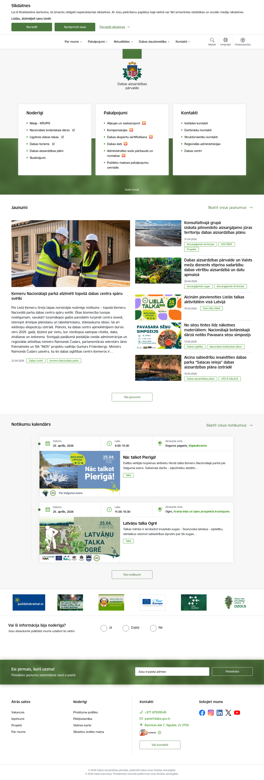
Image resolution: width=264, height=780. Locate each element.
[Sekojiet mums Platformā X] (228, 713)
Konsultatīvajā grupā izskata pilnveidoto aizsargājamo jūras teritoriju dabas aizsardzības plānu (218, 227)
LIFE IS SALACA (229, 378)
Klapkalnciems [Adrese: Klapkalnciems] (198, 445)
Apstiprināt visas (75, 27)
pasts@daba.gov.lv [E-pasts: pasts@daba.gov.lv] (157, 718)
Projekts (191, 249)
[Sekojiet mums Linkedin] (220, 713)
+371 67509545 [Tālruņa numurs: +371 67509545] (156, 712)
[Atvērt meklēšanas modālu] (212, 42)
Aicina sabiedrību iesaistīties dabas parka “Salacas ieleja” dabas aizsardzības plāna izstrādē (215, 362)
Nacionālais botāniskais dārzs (226, 346)
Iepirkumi (17, 719)
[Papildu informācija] (159, 732)
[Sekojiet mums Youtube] (237, 712)
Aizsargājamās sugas (198, 286)
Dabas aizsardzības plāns (201, 378)
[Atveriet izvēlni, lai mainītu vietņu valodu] (225, 42)
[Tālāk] (243, 602)
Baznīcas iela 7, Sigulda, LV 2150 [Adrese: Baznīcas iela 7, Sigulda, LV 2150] (167, 725)
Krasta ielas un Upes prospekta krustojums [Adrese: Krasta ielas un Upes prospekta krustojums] (202, 511)
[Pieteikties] (232, 671)
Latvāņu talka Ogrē (140, 523)
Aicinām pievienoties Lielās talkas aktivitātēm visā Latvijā (214, 299)
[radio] (106, 627)
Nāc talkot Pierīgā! (139, 457)
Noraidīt (31, 27)
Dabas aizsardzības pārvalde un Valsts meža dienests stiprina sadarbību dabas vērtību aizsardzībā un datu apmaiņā (218, 267)
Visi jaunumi (132, 397)
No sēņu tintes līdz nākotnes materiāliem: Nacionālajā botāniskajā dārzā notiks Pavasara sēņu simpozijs (217, 330)
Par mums (18, 732)
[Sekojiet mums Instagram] (211, 713)
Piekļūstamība (82, 719)
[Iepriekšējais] (20, 602)
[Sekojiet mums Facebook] (202, 713)
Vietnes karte (82, 725)
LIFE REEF (226, 244)
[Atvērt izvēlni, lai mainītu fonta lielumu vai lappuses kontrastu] (243, 42)
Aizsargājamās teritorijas (200, 244)
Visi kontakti (160, 745)
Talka (128, 475)
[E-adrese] (148, 732)
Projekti (16, 725)
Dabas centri (36, 360)
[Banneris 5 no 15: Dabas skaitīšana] (194, 602)
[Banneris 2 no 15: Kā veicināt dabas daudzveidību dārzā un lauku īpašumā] (70, 602)
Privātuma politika (85, 712)
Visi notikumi (132, 574)
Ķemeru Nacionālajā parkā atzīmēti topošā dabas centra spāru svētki (67, 296)
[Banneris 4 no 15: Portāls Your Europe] (152, 602)
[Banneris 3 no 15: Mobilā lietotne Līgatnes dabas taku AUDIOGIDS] (111, 602)
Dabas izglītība (195, 346)
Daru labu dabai (211, 308)
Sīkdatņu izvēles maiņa (88, 732)
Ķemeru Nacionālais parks (64, 360)
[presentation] (34, 645)
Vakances (17, 712)
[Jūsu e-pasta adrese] (172, 671)
